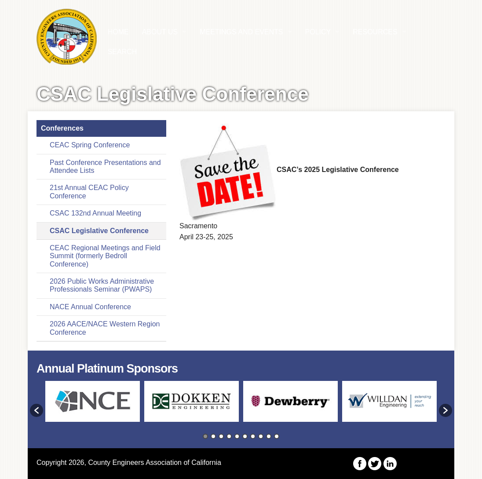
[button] (36, 410)
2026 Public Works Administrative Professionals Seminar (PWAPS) (102, 285)
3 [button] (221, 436)
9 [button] (268, 436)
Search (122, 51)
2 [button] (213, 436)
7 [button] (253, 436)
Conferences (62, 128)
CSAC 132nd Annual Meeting (95, 213)
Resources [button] (375, 32)
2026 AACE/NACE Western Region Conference (105, 328)
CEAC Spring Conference (90, 145)
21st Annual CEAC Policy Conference (89, 191)
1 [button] (205, 436)
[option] (92, 406)
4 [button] (229, 436)
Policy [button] (318, 32)
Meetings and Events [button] (241, 32)
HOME (118, 32)
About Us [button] (160, 32)
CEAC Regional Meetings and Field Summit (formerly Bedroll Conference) (105, 256)
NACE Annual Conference (90, 307)
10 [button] (276, 436)
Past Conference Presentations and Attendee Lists (105, 166)
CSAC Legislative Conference (99, 230)
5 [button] (237, 436)
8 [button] (260, 436)
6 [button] (245, 436)
